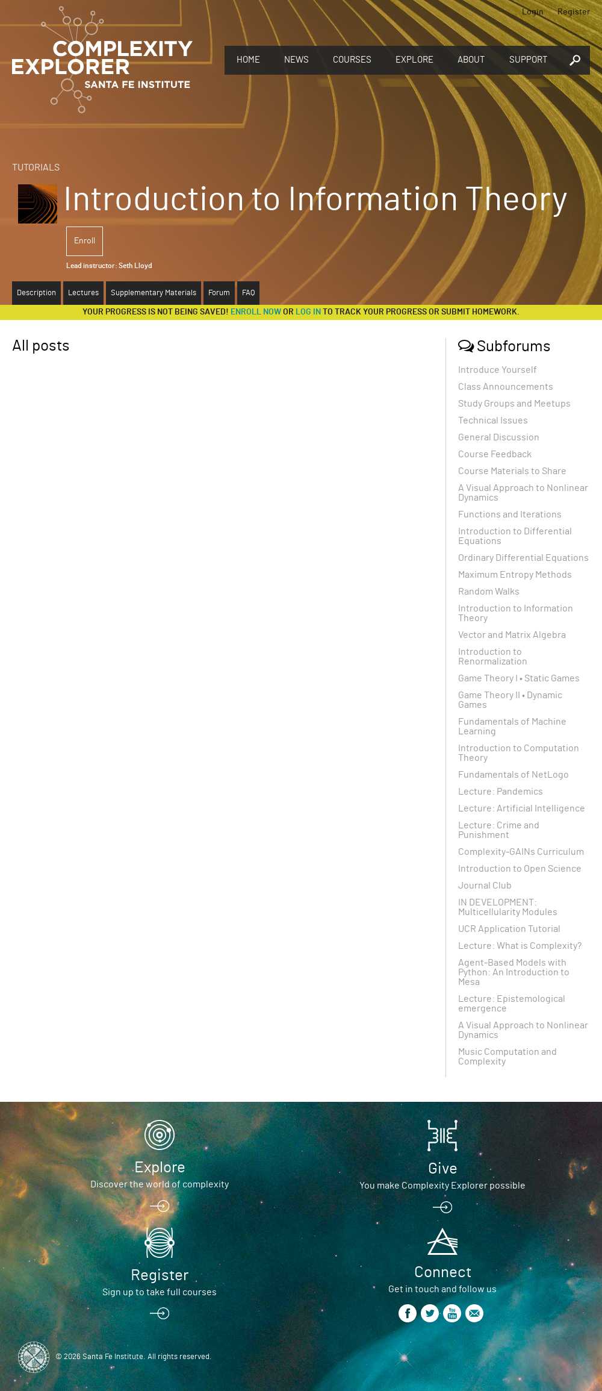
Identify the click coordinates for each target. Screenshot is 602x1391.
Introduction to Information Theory (515, 613)
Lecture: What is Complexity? (520, 946)
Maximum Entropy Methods (515, 575)
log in (308, 312)
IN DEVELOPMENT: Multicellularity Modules (507, 907)
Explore (414, 59)
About (471, 59)
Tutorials (36, 167)
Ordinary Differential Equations (523, 558)
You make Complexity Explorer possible (442, 1185)
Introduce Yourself (497, 370)
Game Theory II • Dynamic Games (510, 700)
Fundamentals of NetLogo (513, 775)
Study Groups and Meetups (514, 403)
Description (36, 293)
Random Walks (489, 591)
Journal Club (485, 885)
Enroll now (256, 312)
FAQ (248, 293)
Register (573, 12)
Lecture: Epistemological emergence (511, 1003)
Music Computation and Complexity (507, 1056)
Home (248, 59)
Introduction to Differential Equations (515, 536)
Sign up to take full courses (159, 1292)
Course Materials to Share (512, 471)
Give (443, 1169)
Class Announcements (505, 387)
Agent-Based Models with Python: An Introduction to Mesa (513, 972)
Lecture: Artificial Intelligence (521, 808)
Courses (352, 59)
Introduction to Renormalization (492, 656)
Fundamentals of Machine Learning (512, 726)
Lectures (83, 293)
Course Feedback (495, 454)
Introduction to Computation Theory (518, 753)
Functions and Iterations (510, 514)
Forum (219, 293)
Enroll (84, 241)
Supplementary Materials (153, 293)
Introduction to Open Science (520, 869)
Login (533, 12)
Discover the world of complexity (159, 1184)
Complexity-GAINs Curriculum (521, 852)
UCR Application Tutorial (509, 929)
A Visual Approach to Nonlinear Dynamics (523, 492)
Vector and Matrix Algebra (512, 635)
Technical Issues (493, 420)
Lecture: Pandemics (500, 791)
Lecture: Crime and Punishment (498, 830)
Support (528, 59)
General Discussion (498, 437)
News (296, 59)
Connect (442, 1272)
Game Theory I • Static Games (519, 678)
